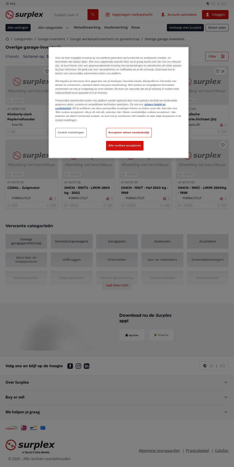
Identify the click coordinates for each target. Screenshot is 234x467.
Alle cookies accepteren (125, 145)
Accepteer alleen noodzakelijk (129, 132)
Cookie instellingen (71, 132)
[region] (118, 102)
